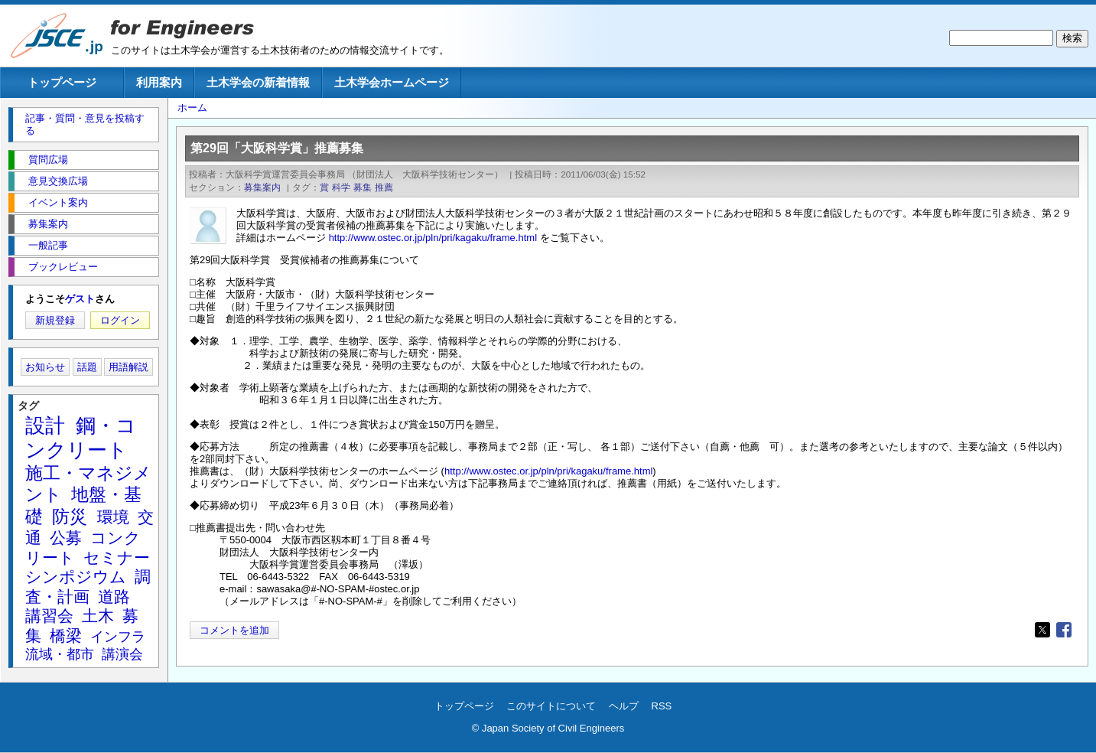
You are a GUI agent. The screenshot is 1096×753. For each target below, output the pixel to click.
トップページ (62, 82)
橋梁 (66, 635)
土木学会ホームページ (391, 82)
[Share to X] (1042, 629)
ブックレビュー (63, 266)
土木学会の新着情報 (258, 82)
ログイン (120, 320)
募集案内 (262, 187)
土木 (98, 615)
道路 (114, 596)
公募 (66, 537)
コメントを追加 (234, 630)
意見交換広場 (58, 181)
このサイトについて (551, 706)
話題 (87, 367)
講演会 (122, 654)
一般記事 (48, 245)
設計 (45, 425)
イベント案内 (58, 202)
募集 (362, 187)
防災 (69, 516)
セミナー (116, 557)
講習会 (49, 615)
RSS (662, 706)
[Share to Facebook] (1064, 629)
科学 (341, 187)
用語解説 (128, 367)
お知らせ (45, 367)
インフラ (117, 636)
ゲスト (80, 299)
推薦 (384, 187)
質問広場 (48, 159)
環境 (113, 517)
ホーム (192, 107)
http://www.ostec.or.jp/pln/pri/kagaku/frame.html (433, 237)
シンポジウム (75, 576)
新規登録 (55, 320)
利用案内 (159, 82)
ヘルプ (624, 706)
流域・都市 (59, 654)
